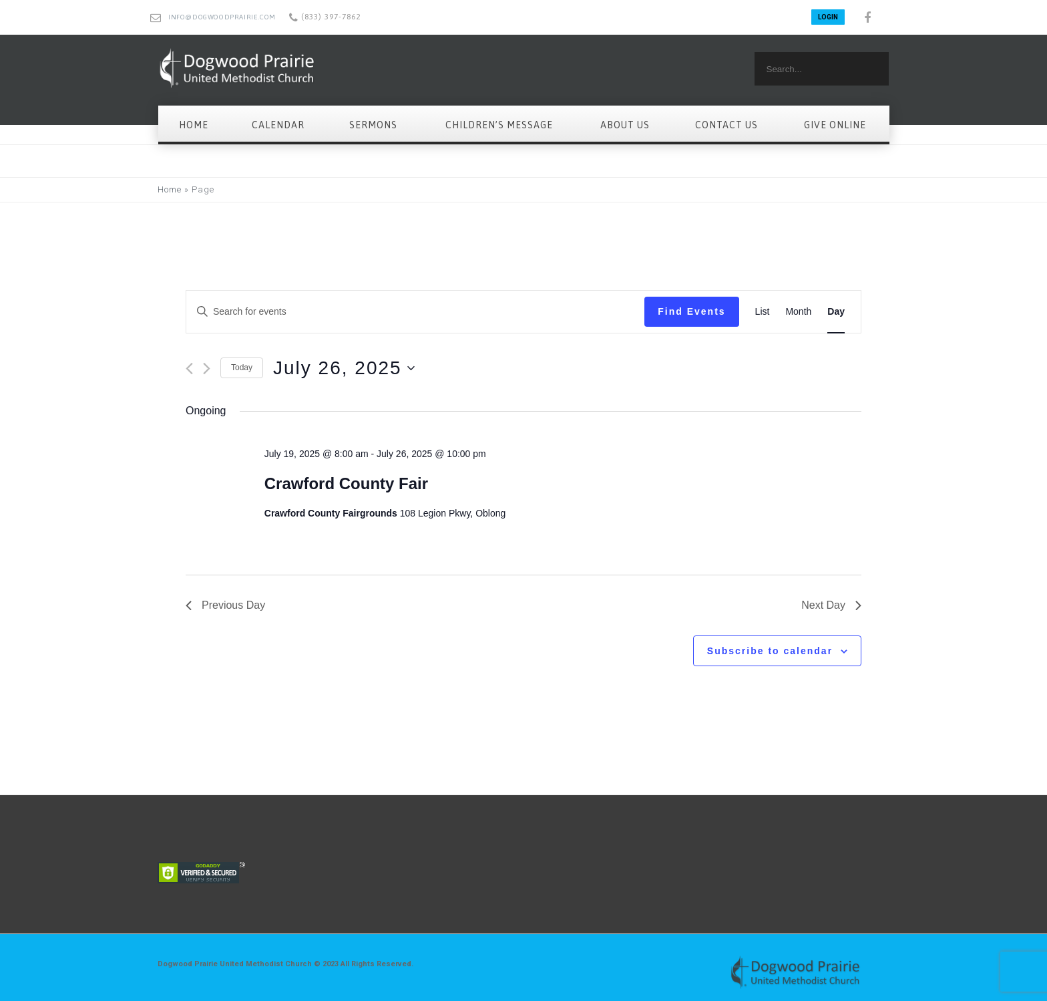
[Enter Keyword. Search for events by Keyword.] (415, 312)
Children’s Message (499, 125)
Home (193, 125)
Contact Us (726, 125)
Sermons (373, 125)
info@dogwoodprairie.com (222, 17)
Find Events (691, 311)
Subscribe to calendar (770, 651)
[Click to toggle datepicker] (344, 368)
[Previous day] (189, 368)
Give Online (835, 125)
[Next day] (206, 368)
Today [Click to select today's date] (241, 367)
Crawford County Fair (346, 483)
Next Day (831, 605)
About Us (625, 125)
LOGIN (828, 17)
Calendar (278, 125)
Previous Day (225, 605)
